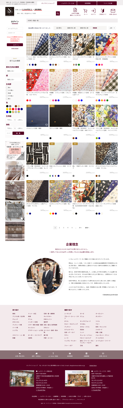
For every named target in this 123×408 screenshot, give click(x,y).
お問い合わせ (87, 396)
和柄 (29, 316)
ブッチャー (67, 327)
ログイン (16, 45)
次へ (80, 228)
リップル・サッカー (70, 341)
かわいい (46, 327)
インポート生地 (33, 322)
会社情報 (34, 396)
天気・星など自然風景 (50, 325)
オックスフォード (85, 321)
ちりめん (82, 324)
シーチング (67, 314)
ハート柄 (15, 327)
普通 (9, 93)
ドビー (98, 324)
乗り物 (46, 335)
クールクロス (100, 338)
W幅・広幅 (99, 332)
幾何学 (46, 322)
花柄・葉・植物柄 (49, 314)
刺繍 (13, 338)
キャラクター (48, 316)
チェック (15, 319)
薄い (9, 87)
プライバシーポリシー (68, 399)
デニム (30, 319)
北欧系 (30, 338)
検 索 (18, 133)
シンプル (15, 330)
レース (66, 338)
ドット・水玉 (32, 314)
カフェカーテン (69, 329)
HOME (30, 20)
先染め (82, 329)
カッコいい (31, 327)
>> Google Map (40, 390)
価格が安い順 (71, 28)
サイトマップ (81, 399)
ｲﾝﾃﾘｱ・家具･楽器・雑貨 (35, 325)
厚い (9, 99)
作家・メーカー (48, 338)
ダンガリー (99, 316)
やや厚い (10, 96)
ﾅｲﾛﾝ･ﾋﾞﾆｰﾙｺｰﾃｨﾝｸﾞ (85, 338)
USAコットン (48, 319)
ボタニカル (15, 322)
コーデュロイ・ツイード (103, 341)
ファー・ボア (68, 345)
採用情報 (63, 396)
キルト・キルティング (71, 324)
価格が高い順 (84, 28)
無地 (13, 314)
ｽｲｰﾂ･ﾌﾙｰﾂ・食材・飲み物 (51, 331)
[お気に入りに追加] (46, 53)
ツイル (98, 321)
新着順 (95, 28)
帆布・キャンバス (101, 327)
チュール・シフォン (86, 335)
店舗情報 (55, 396)
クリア (8, 133)
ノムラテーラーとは (45, 396)
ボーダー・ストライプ (35, 335)
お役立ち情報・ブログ (75, 396)
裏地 (97, 345)
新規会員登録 (14, 48)
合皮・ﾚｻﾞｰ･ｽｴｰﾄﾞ (69, 332)
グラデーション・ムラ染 (35, 330)
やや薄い (10, 90)
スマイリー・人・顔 (18, 335)
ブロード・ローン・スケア (71, 317)
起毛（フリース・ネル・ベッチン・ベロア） (87, 342)
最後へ (87, 228)
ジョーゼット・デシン (102, 335)
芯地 (81, 345)
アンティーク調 (17, 325)
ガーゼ (82, 314)
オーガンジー (100, 314)
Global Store (93, 365)
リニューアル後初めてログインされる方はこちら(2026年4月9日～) (15, 39)
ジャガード (99, 329)
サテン (66, 335)
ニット (82, 332)
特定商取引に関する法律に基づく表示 (48, 399)
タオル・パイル (84, 327)
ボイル (66, 321)
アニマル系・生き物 (18, 316)
